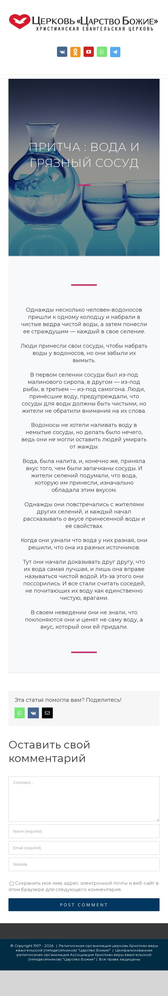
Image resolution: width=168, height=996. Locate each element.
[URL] (84, 864)
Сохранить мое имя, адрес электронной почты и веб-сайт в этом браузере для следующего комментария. (83, 886)
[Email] (84, 848)
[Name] (84, 831)
